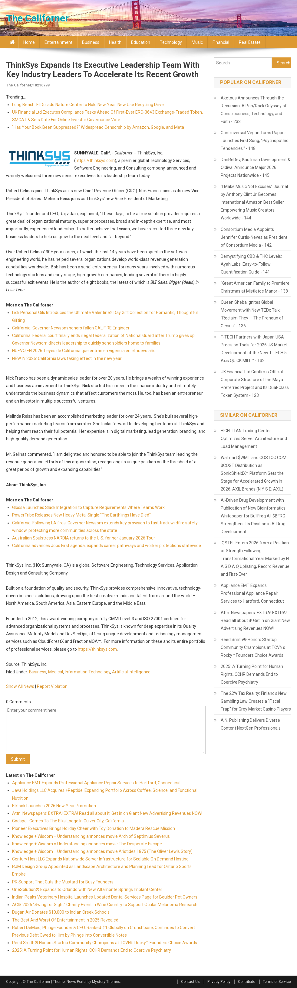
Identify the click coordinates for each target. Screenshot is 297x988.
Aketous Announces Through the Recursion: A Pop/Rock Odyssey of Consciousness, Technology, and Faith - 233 (254, 110)
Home (29, 42)
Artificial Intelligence (131, 671)
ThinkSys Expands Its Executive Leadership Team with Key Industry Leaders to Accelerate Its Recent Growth (103, 69)
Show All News (20, 686)
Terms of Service (277, 982)
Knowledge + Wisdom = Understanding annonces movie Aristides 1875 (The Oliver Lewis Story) (102, 851)
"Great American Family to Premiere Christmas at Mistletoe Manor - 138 (255, 287)
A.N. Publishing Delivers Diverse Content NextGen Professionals (251, 724)
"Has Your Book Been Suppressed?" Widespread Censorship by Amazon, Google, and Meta (98, 127)
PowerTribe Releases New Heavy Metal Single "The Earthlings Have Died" (81, 515)
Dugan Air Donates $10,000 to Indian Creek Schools (61, 912)
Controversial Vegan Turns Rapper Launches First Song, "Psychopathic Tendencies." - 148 (254, 140)
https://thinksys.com (95, 160)
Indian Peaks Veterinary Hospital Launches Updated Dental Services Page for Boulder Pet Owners (104, 897)
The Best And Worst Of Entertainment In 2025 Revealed (65, 920)
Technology (171, 42)
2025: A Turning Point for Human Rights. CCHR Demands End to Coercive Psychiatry (91, 950)
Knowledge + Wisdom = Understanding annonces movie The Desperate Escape (87, 843)
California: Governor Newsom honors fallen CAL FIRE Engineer (71, 328)
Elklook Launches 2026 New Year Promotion (54, 805)
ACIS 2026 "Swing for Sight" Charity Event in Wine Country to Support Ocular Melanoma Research (104, 904)
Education (140, 42)
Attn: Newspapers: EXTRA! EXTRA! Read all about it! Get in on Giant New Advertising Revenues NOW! (107, 813)
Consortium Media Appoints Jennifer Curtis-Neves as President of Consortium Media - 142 (254, 237)
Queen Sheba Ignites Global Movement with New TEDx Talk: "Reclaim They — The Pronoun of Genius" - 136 (252, 314)
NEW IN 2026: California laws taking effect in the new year (67, 358)
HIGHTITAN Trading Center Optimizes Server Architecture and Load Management (254, 438)
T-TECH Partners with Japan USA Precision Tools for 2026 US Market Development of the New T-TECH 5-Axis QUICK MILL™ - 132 (254, 349)
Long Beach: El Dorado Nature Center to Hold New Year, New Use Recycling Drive (88, 104)
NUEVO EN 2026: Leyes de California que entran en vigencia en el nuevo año (84, 350)
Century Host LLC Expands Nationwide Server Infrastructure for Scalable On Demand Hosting (100, 859)
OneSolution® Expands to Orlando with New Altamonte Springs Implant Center (87, 889)
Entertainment (58, 42)
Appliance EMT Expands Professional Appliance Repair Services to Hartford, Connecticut (96, 782)
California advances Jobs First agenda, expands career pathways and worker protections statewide (106, 545)
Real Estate (250, 42)
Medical (55, 671)
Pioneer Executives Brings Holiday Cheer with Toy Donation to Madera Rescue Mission (93, 828)
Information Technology (87, 671)
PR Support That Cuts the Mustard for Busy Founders (63, 881)
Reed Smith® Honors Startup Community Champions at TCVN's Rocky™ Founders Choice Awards (104, 942)
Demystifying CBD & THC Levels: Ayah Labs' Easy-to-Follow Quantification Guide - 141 (251, 264)
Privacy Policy (218, 982)
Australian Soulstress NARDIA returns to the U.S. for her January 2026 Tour (83, 538)
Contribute (246, 982)
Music (197, 42)
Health (115, 42)
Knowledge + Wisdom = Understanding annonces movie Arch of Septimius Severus (91, 836)
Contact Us (190, 982)
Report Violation (52, 686)
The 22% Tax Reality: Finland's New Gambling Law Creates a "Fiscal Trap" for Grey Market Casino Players (256, 701)
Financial (221, 42)
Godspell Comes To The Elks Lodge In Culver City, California (68, 820)
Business (90, 42)
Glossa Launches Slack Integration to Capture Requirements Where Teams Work (88, 507)
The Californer (37, 18)
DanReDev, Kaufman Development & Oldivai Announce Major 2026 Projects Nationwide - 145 (255, 167)
